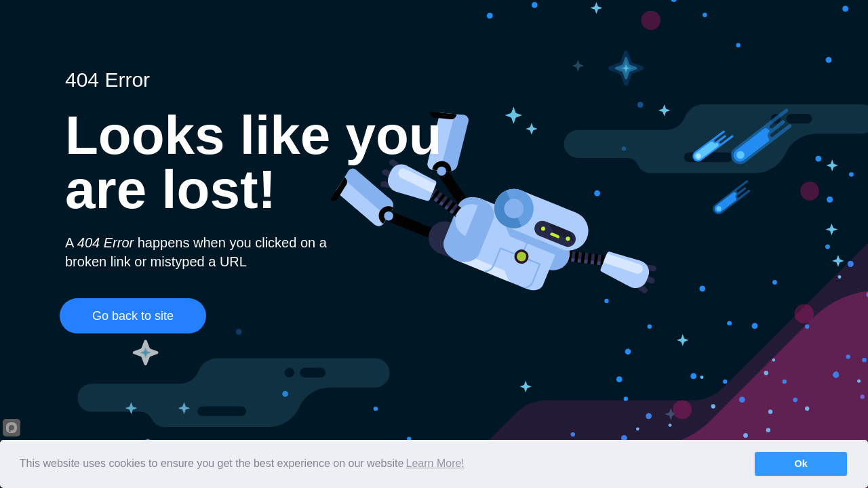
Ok (801, 463)
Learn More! (435, 463)
